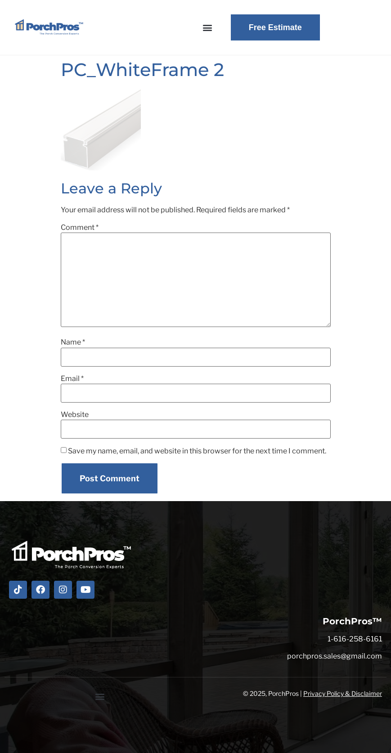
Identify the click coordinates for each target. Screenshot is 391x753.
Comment (80, 227)
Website (75, 414)
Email (72, 378)
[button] (207, 27)
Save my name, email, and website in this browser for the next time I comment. (197, 451)
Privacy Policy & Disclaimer (342, 693)
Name (73, 342)
